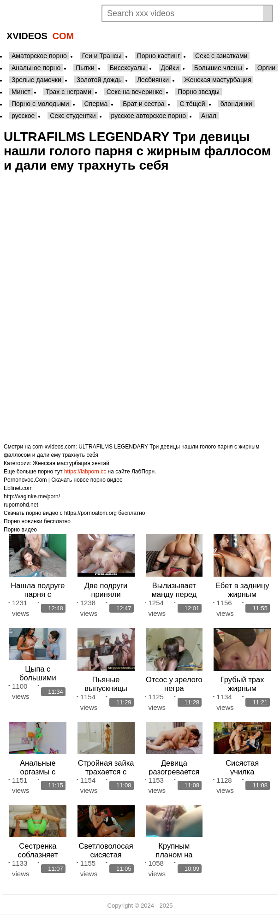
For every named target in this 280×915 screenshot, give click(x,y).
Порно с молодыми (40, 103)
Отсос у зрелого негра (174, 683)
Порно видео (20, 529)
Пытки (85, 67)
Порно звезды (199, 91)
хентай (100, 463)
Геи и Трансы (102, 55)
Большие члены (218, 67)
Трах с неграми (68, 91)
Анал (208, 115)
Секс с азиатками (221, 55)
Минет (21, 91)
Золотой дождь (99, 79)
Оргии (266, 67)
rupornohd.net (21, 505)
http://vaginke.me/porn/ (32, 496)
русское (23, 115)
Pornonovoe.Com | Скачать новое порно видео (63, 480)
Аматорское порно (39, 55)
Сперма (96, 103)
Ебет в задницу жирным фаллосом (242, 594)
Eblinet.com (18, 488)
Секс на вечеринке (135, 91)
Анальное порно (36, 67)
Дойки (170, 67)
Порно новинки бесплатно (37, 521)
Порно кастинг (158, 55)
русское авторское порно (148, 115)
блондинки (236, 103)
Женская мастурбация (217, 79)
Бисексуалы (128, 67)
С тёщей (192, 103)
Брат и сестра (143, 103)
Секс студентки (72, 115)
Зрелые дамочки (36, 79)
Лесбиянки (153, 79)
